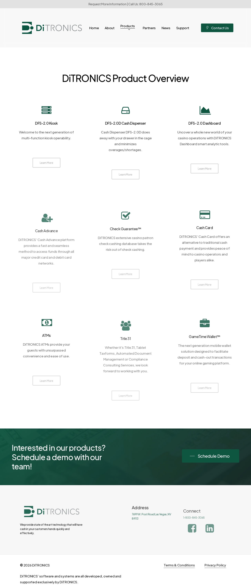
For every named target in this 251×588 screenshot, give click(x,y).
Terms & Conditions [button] (179, 572)
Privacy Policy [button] (215, 572)
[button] (46, 164)
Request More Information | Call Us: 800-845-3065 (125, 4)
